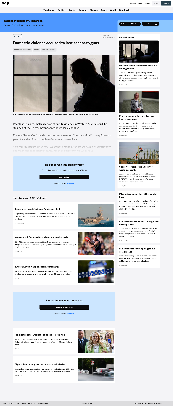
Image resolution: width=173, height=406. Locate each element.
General (82, 9)
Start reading (64, 177)
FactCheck (124, 9)
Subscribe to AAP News (129, 24)
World (113, 9)
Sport (103, 9)
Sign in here (70, 183)
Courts (72, 9)
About (147, 3)
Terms (4, 403)
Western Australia (48, 49)
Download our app (150, 24)
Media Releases (43, 403)
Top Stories (48, 9)
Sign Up (166, 3)
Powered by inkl (87, 403)
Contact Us (31, 403)
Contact (140, 3)
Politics (61, 9)
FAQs (17, 403)
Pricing (133, 3)
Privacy (11, 403)
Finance (94, 9)
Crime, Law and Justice (22, 49)
